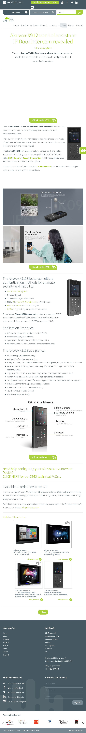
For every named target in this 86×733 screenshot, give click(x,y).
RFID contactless (14, 305)
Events (71, 25)
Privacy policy (35, 731)
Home (16, 25)
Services (6, 639)
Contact (79, 25)
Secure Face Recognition (17, 291)
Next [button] (83, 723)
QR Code (10, 309)
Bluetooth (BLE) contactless (25, 302)
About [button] (24, 25)
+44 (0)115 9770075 (52, 669)
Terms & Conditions (22, 731)
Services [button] (34, 25)
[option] (9, 722)
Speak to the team (44, 12)
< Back (43, 612)
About (5, 636)
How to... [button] (54, 25)
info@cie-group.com (30, 507)
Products (19, 12)
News (63, 25)
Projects (43, 25)
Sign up (77, 702)
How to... (6, 645)
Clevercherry (79, 731)
